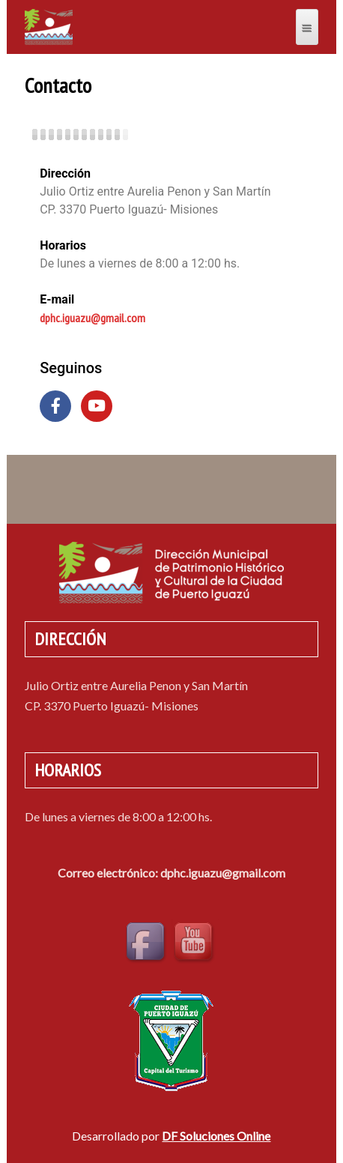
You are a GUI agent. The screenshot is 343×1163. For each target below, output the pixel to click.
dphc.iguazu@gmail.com (92, 317)
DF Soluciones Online (216, 1136)
